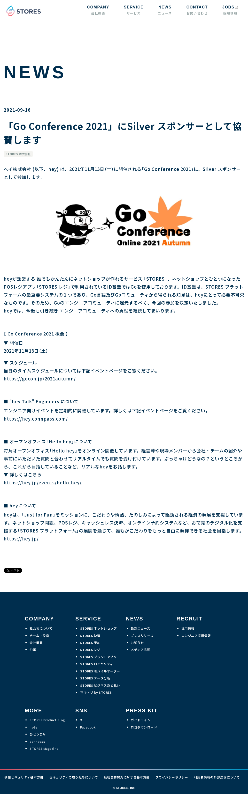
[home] (22, 11)
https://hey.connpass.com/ (36, 418)
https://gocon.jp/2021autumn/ (40, 378)
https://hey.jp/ (21, 538)
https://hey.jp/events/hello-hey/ (43, 482)
